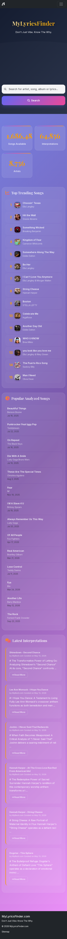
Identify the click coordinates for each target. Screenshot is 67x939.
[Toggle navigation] (61, 4)
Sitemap (5, 931)
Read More (18, 677)
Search (33, 100)
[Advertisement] (33, 61)
